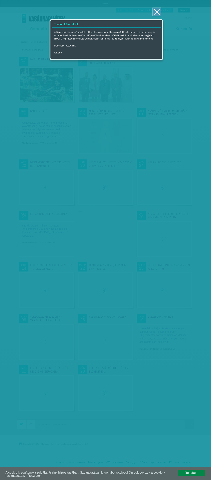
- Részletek (33, 475)
